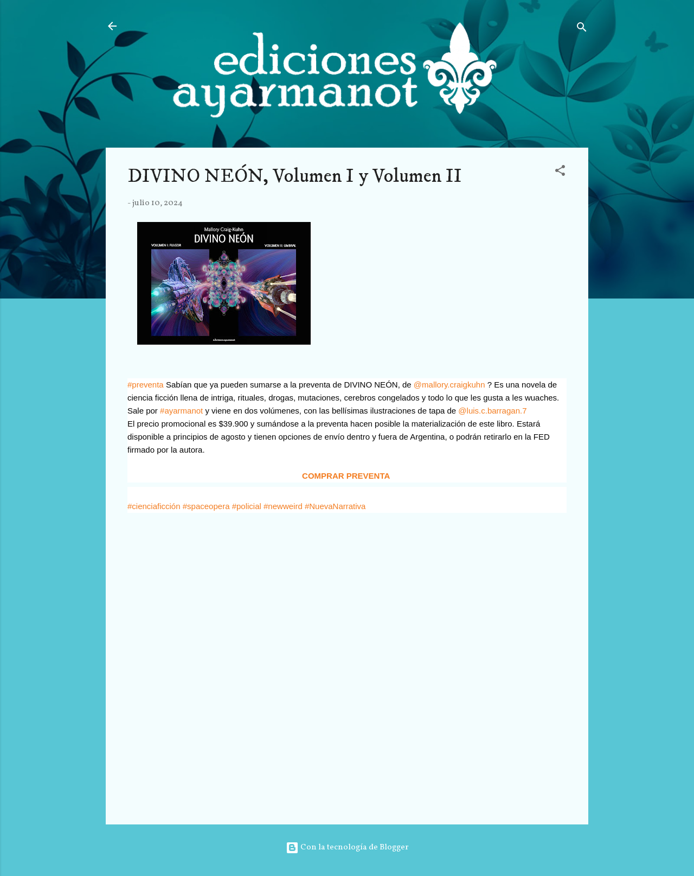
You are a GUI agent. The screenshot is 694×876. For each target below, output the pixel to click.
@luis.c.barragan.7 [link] (492, 410)
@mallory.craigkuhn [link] (449, 384)
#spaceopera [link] (206, 506)
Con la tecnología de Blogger (347, 847)
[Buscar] (581, 29)
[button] (560, 173)
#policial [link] (246, 506)
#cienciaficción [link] (154, 506)
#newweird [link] (283, 506)
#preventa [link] (145, 384)
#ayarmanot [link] (181, 410)
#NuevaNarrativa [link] (335, 506)
